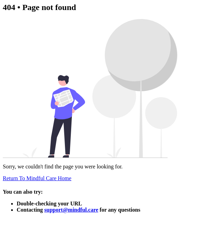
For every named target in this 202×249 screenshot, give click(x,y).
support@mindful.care (71, 210)
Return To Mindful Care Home (37, 178)
